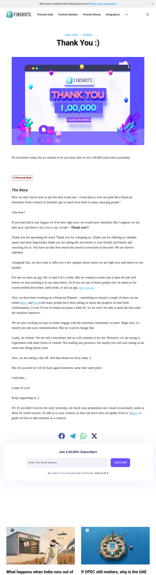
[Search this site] (147, 14)
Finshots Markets (68, 14)
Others (87, 35)
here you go (86, 287)
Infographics (113, 14)
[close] (152, 3)
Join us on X (101, 473)
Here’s (135, 413)
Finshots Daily (45, 14)
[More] (126, 14)
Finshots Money (92, 14)
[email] (67, 462)
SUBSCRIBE (120, 462)
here (24, 302)
